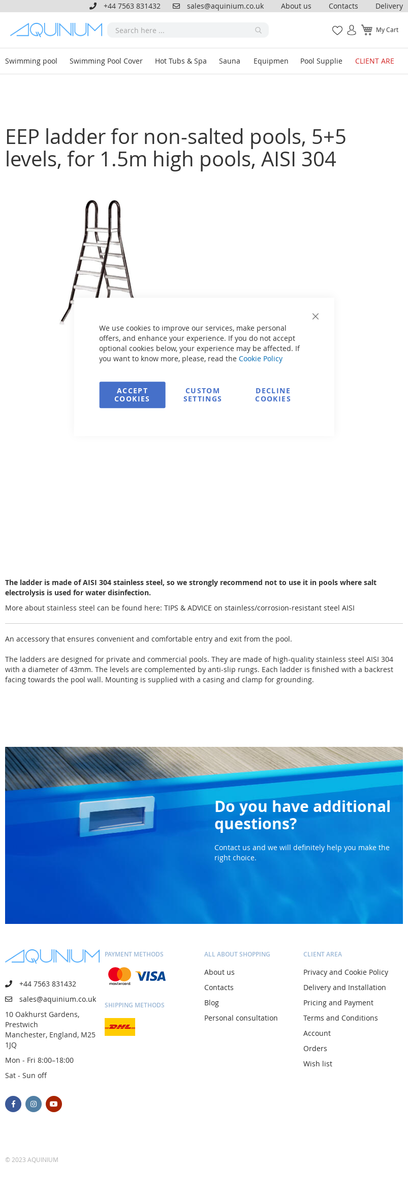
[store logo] (58, 30)
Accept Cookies (132, 394)
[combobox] (188, 30)
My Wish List (333, 24)
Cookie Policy (261, 358)
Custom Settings (203, 394)
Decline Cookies (273, 394)
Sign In (348, 24)
